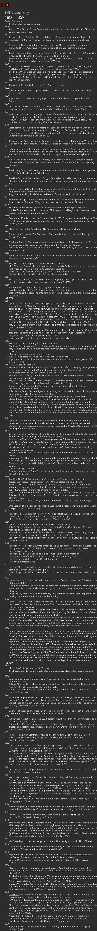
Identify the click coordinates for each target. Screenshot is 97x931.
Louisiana (14, 894)
